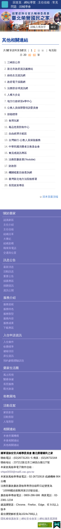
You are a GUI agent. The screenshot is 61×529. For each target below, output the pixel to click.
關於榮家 (9, 213)
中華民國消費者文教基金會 (24, 146)
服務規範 (8, 304)
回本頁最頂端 (50, 196)
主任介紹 (8, 224)
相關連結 (9, 429)
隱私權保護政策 (10, 518)
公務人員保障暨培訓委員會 (22, 107)
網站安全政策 (29, 518)
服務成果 (8, 323)
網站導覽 (30, 2)
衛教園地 (9, 396)
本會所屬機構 (11, 435)
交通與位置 (9, 252)
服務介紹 (9, 297)
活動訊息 (8, 271)
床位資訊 (8, 356)
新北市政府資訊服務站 (20, 68)
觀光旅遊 (8, 388)
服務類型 (8, 313)
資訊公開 (8, 290)
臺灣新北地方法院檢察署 (23, 179)
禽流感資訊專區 (18, 153)
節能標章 (12, 114)
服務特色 (8, 309)
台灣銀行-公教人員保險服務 (25, 140)
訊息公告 (9, 260)
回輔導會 (25, 6)
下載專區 (8, 327)
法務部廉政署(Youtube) (22, 159)
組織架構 (8, 243)
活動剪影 (8, 416)
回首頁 (17, 2)
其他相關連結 (11, 445)
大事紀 (7, 238)
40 (29, 55)
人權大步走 (13, 94)
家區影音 (8, 412)
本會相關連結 (11, 440)
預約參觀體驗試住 (13, 360)
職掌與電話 (9, 248)
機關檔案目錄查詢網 (20, 172)
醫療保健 (8, 379)
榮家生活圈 (11, 368)
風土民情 (8, 374)
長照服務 (8, 384)
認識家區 (8, 220)
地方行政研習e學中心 (19, 101)
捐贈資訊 (8, 285)
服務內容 (8, 318)
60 (34, 55)
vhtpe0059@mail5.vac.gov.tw (17, 471)
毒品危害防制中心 (19, 127)
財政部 (12, 166)
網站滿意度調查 (48, 518)
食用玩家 (14, 120)
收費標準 (8, 346)
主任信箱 (44, 2)
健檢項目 (8, 351)
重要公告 (8, 276)
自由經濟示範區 (18, 133)
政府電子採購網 (16, 81)
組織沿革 (8, 234)
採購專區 (8, 281)
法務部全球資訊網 (17, 88)
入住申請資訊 (12, 335)
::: (3, 212)
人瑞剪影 (8, 421)
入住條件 (8, 342)
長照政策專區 (16, 185)
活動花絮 (9, 405)
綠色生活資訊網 (16, 75)
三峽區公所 (13, 62)
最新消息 (8, 267)
